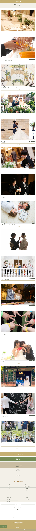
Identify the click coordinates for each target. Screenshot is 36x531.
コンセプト (9, 484)
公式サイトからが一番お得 (3, 527)
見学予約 (18, 459)
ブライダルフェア (27, 484)
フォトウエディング (9, 499)
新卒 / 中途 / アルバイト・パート (18, 517)
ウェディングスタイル (27, 486)
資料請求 (18, 470)
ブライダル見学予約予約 (18, 454)
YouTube (19, 525)
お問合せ (18, 475)
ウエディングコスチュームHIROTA (18, 507)
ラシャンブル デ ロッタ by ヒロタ (18, 510)
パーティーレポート (27, 490)
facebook (18, 525)
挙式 (9, 488)
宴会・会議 (27, 497)
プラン (9, 486)
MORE (18, 23)
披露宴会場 (27, 488)
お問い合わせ (9, 497)
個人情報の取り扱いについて (18, 527)
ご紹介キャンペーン (9, 501)
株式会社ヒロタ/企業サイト (18, 513)
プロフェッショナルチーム (9, 490)
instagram (16, 525)
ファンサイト (27, 499)
